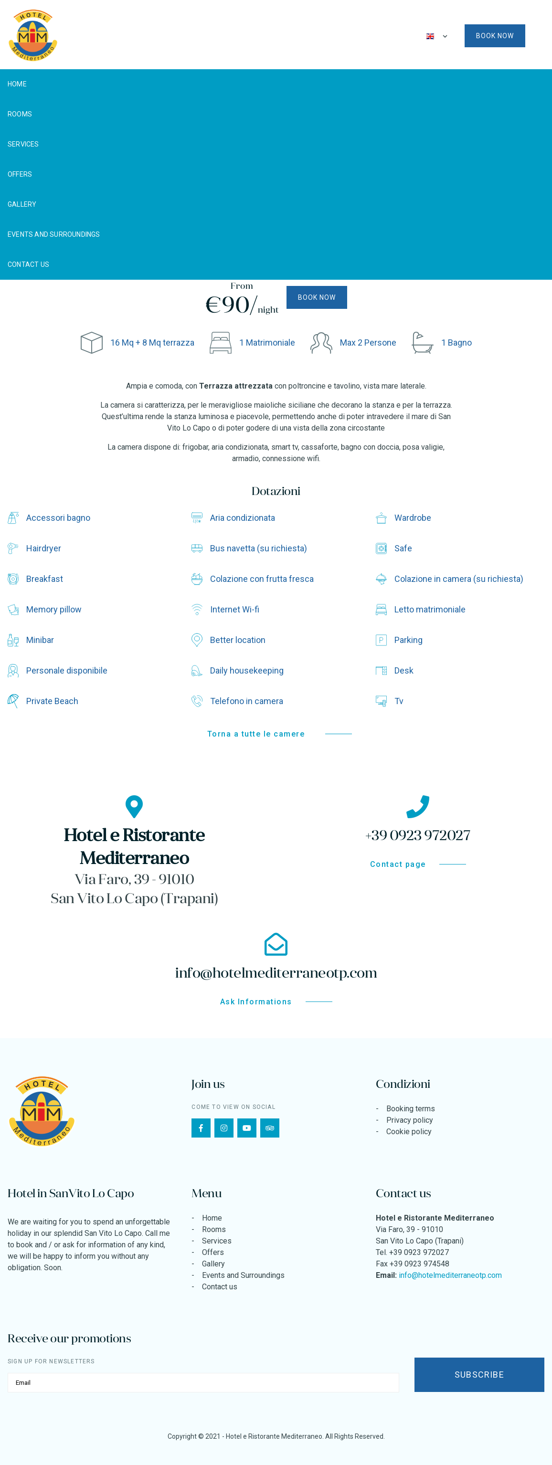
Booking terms (410, 1108)
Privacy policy (409, 1120)
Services (23, 144)
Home (17, 84)
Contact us (28, 264)
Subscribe (479, 1375)
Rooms (20, 114)
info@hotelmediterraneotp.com (450, 1275)
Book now (495, 36)
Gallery (22, 204)
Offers (20, 174)
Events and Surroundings (54, 234)
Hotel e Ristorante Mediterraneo (274, 1436)
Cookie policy (409, 1131)
